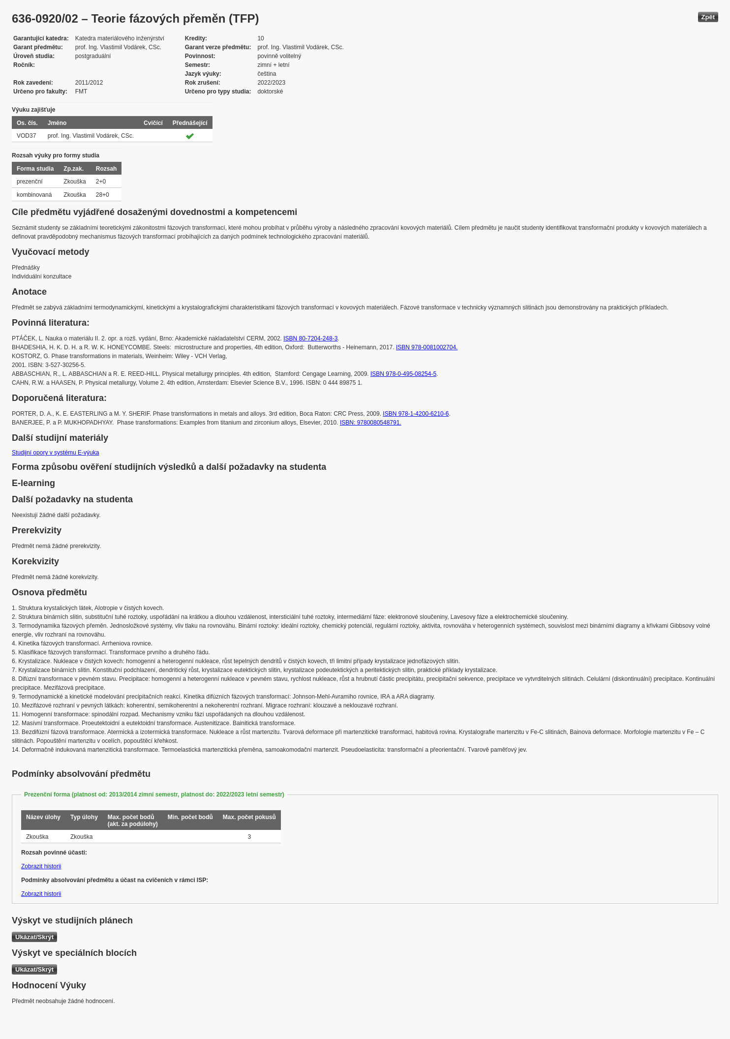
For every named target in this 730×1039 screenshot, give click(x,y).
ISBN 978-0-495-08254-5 (403, 373)
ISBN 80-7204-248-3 (310, 338)
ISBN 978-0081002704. (426, 347)
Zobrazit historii (41, 866)
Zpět (708, 17)
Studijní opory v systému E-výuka (55, 452)
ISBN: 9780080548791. (370, 422)
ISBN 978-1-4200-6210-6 (416, 413)
